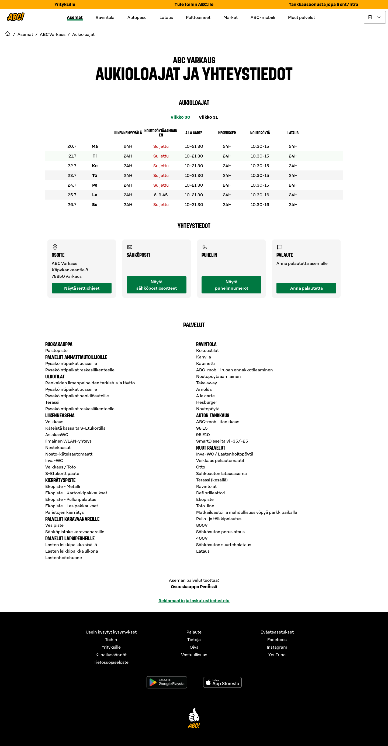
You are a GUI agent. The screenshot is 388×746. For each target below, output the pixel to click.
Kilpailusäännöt (111, 654)
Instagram (277, 647)
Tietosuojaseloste (111, 662)
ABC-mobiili (263, 17)
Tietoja (194, 639)
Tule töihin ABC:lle (194, 4)
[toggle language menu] (375, 17)
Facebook (277, 639)
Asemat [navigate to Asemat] (25, 34)
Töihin (111, 639)
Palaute (194, 632)
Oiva (194, 647)
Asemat (75, 17)
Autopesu (137, 17)
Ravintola (105, 17)
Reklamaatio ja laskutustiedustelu (194, 600)
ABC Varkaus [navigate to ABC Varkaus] (52, 34)
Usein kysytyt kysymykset (111, 632)
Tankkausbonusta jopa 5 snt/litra (323, 4)
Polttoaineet (198, 17)
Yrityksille (64, 4)
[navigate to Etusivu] (7, 34)
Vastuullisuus (194, 654)
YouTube (277, 654)
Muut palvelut (301, 17)
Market (230, 17)
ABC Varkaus (194, 59)
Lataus (166, 17)
